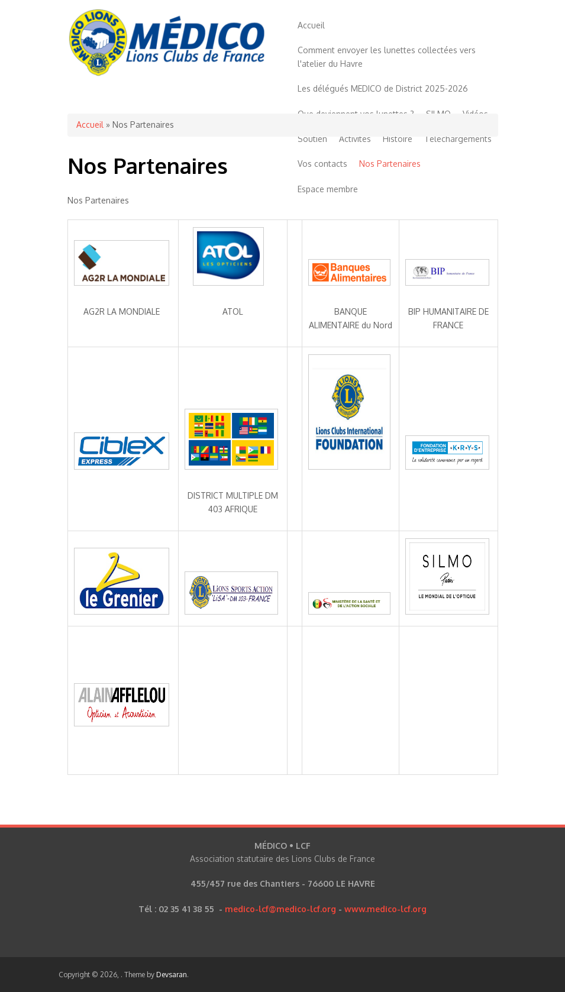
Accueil (311, 25)
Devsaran (171, 974)
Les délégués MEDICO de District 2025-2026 (383, 88)
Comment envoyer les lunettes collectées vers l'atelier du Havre (387, 56)
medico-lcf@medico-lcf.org (280, 909)
